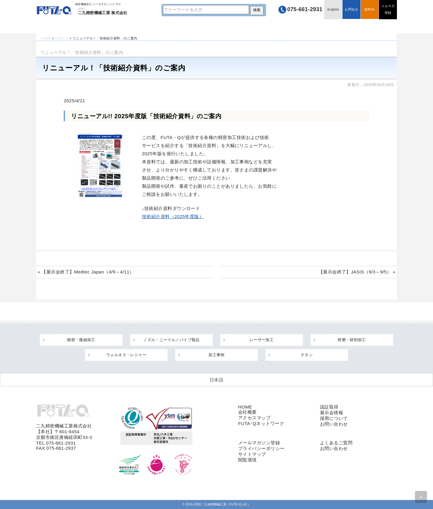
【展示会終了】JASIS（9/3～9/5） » (356, 271)
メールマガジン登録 (259, 442)
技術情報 (104, 26)
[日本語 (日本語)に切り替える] (216, 379)
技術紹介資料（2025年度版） (173, 216)
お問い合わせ (334, 424)
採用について (334, 418)
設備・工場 (169, 26)
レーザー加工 (262, 340)
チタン (307, 355)
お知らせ (62, 38)
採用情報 (364, 26)
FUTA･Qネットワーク (261, 423)
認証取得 (329, 406)
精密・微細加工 (81, 340)
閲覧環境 (247, 459)
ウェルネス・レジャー (126, 355)
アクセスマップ (254, 417)
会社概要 (247, 412)
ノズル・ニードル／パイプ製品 (171, 340)
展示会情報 (331, 412)
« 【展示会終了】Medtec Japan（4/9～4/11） (86, 271)
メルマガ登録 (388, 10)
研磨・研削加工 (352, 340)
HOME (54, 26)
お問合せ (351, 9)
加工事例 (216, 355)
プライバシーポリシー (261, 448)
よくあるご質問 (235, 26)
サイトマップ (252, 454)
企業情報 (299, 26)
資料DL (369, 9)
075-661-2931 (304, 10)
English (333, 9)
